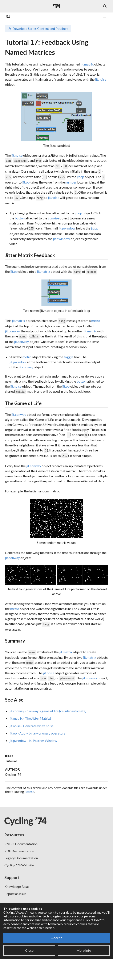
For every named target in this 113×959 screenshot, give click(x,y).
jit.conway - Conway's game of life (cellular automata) (47, 711)
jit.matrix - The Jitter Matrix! (30, 718)
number (71, 182)
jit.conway (12, 331)
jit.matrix (87, 64)
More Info (83, 950)
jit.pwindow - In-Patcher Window (33, 741)
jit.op (80, 177)
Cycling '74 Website (19, 865)
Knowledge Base (16, 886)
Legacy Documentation (21, 858)
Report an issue (15, 894)
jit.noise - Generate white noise (31, 726)
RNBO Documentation (20, 844)
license (29, 792)
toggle (68, 357)
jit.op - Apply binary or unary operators (37, 733)
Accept (56, 938)
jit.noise (100, 79)
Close (29, 950)
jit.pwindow (66, 228)
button (20, 218)
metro (95, 321)
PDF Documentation (19, 851)
